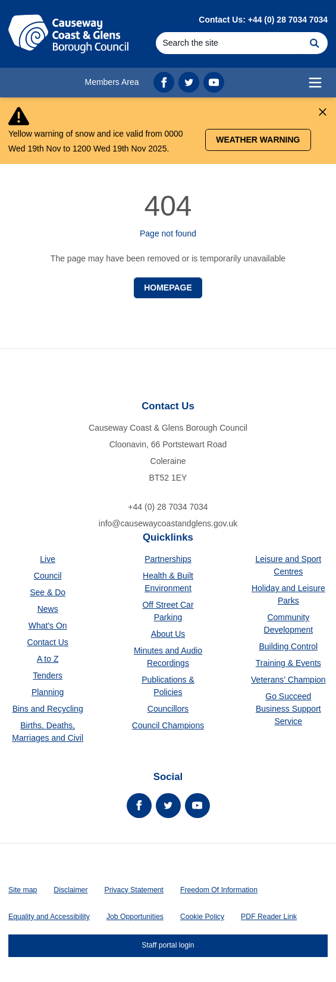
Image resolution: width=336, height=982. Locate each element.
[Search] (228, 43)
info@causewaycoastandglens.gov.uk (168, 523)
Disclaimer (70, 890)
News (47, 609)
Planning (48, 692)
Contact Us (47, 642)
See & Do (47, 592)
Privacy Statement (134, 890)
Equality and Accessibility (49, 916)
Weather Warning (258, 139)
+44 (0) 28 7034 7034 (168, 506)
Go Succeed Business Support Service (288, 708)
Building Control (288, 646)
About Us (168, 634)
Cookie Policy (202, 916)
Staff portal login (168, 945)
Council (48, 575)
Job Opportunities (135, 916)
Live (47, 559)
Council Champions (168, 725)
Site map (22, 890)
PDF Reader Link (269, 916)
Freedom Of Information (219, 890)
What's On (48, 625)
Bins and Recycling (47, 708)
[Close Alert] (322, 112)
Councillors (168, 708)
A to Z (48, 659)
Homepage (168, 287)
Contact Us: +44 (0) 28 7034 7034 (263, 19)
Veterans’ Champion (288, 679)
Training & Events (288, 663)
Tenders (47, 675)
